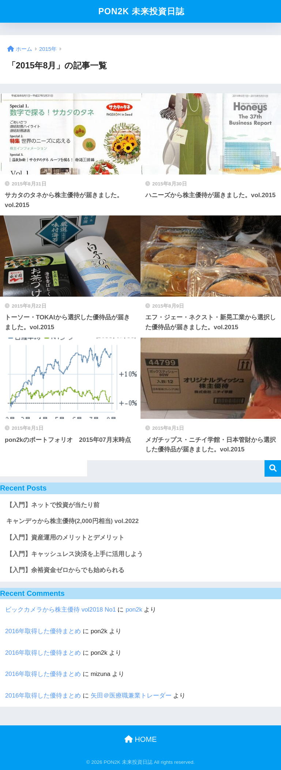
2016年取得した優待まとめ (43, 631)
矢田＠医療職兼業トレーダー (131, 695)
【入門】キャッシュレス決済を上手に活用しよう (74, 554)
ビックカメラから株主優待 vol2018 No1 (60, 609)
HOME (140, 739)
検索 (273, 468)
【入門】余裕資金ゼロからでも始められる (65, 570)
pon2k (133, 609)
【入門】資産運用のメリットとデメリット (65, 537)
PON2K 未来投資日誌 (141, 11)
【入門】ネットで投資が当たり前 (53, 505)
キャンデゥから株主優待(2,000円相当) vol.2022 (72, 521)
